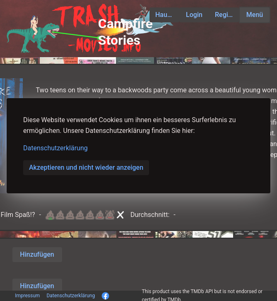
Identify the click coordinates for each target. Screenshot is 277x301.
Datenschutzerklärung (55, 148)
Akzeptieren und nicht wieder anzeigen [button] (86, 167)
